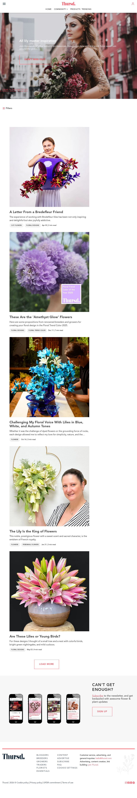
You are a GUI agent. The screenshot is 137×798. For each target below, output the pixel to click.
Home (48, 9)
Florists (42, 768)
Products (75, 9)
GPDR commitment (52, 783)
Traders (42, 765)
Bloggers (43, 755)
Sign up (102, 712)
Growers (42, 762)
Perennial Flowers (31, 544)
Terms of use (67, 783)
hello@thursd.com (104, 758)
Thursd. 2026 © (9, 783)
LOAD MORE (46, 664)
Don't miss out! (34, 59)
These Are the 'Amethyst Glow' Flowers (41, 317)
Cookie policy (23, 783)
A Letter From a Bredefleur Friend (36, 212)
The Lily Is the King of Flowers (33, 531)
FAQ (59, 765)
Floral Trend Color (37, 330)
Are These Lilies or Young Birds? (35, 636)
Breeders (42, 758)
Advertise (63, 758)
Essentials (43, 771)
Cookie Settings (67, 768)
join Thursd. (93, 765)
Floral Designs (32, 225)
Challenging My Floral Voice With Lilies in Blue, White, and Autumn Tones (46, 424)
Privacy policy (36, 783)
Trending (86, 9)
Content (62, 755)
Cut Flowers (16, 225)
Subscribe (97, 696)
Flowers (14, 439)
